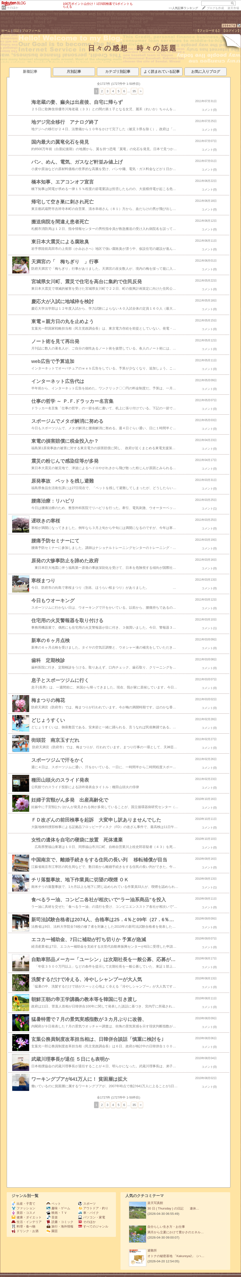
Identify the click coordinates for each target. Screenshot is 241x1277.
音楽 (52, 1217)
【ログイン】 (231, 30)
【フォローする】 (208, 30)
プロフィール (31, 30)
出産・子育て (23, 1203)
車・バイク (88, 1213)
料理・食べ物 (23, 1226)
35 (134, 91)
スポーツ (87, 1203)
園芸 (52, 1231)
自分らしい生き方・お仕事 (166, 1226)
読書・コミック (59, 1222)
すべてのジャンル (93, 1226)
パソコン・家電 (91, 1217)
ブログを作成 (215, 8)
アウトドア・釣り (93, 1208)
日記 (16, 30)
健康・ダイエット (27, 1217)
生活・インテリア (27, 1222)
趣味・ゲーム (58, 1208)
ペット (53, 1203)
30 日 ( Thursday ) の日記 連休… (173, 1208)
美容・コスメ (23, 1213)
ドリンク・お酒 (25, 1231)
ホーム (6, 30)
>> (183, 8)
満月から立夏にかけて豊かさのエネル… (175, 1232)
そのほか (12, 7)
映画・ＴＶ (56, 1213)
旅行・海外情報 (59, 1226)
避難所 (152, 1250)
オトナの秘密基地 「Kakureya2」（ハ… (175, 1256)
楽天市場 (233, 8)
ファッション (23, 1208)
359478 (228, 25)
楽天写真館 (155, 1203)
